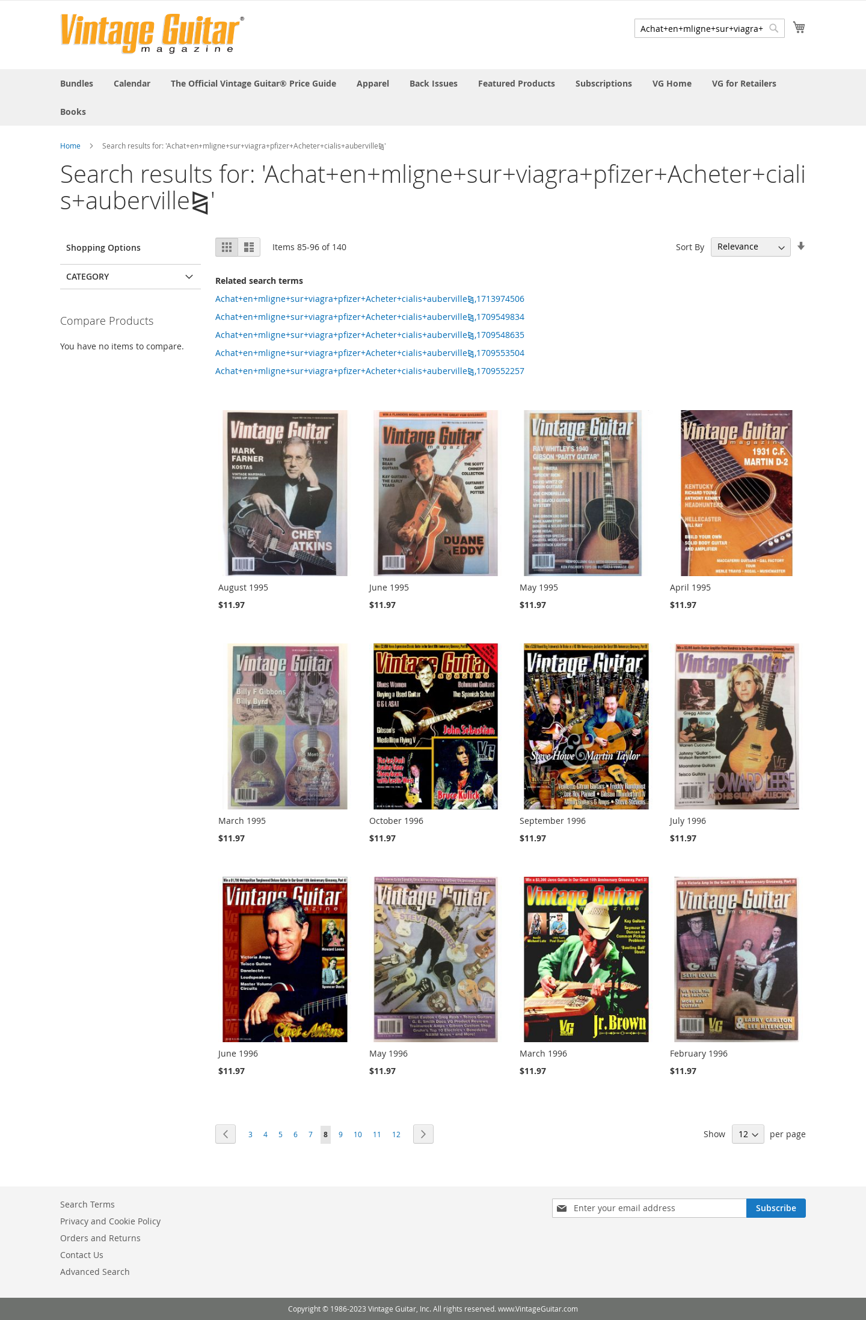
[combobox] (709, 28)
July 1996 (688, 820)
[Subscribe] (776, 1208)
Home (70, 145)
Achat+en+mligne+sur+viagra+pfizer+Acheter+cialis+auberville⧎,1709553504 (369, 352)
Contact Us (81, 1254)
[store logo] (152, 34)
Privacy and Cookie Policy (110, 1221)
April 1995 (690, 587)
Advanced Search (95, 1271)
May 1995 (539, 587)
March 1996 (543, 1053)
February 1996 (699, 1053)
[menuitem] (76, 83)
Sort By (690, 246)
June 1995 (389, 587)
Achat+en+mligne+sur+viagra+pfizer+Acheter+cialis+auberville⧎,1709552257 (369, 370)
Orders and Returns (100, 1238)
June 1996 (238, 1053)
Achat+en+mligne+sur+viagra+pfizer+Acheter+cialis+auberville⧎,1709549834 (369, 316)
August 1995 (243, 587)
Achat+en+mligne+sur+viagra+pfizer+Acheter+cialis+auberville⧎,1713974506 (369, 298)
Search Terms (87, 1204)
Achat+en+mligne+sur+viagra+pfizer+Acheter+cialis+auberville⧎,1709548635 (369, 334)
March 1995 (242, 820)
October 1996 (396, 820)
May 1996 (388, 1053)
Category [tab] (87, 276)
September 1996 (553, 820)
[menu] (433, 97)
